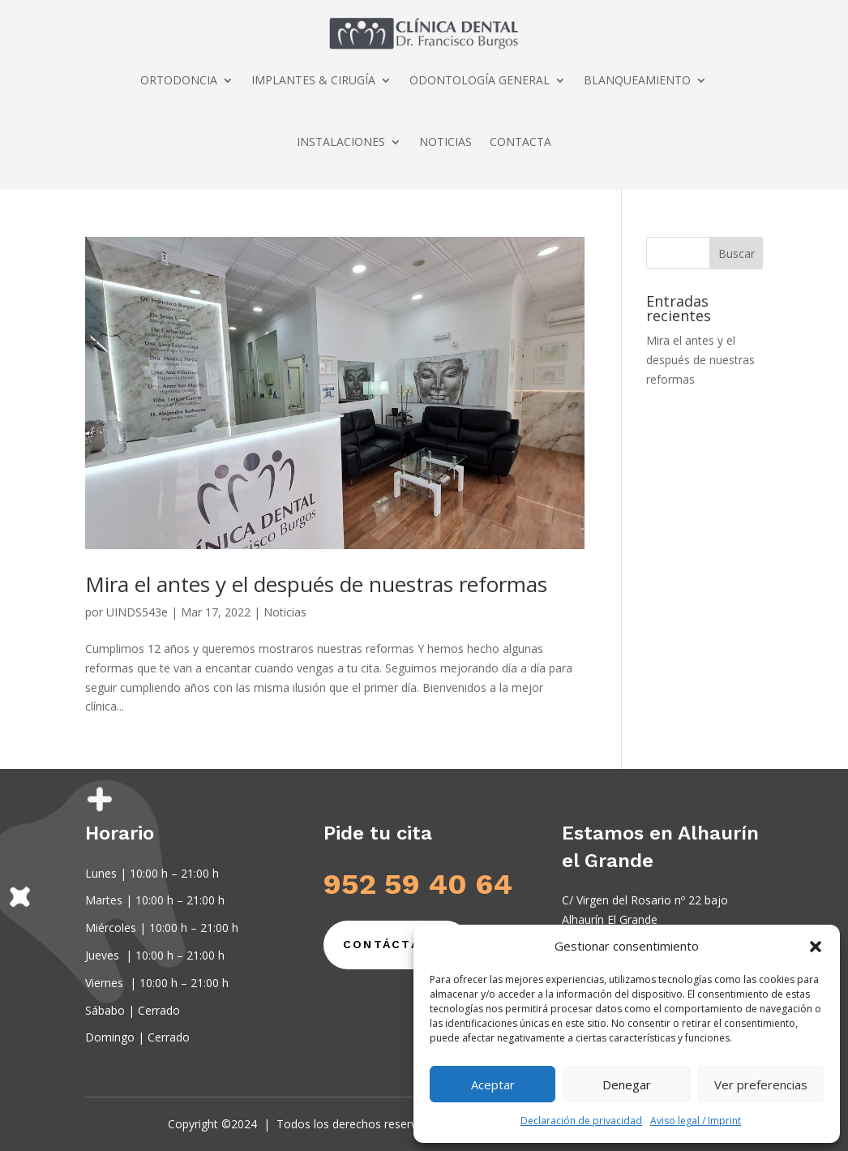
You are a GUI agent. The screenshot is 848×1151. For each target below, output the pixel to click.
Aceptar (493, 1084)
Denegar (626, 1084)
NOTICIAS (445, 141)
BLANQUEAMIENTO (637, 80)
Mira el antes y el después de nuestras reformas (316, 584)
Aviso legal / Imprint (695, 1120)
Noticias (284, 612)
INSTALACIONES (341, 141)
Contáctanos (397, 944)
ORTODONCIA (178, 80)
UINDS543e (137, 612)
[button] (815, 946)
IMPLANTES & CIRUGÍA (313, 80)
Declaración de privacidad (581, 1120)
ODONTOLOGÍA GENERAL (479, 80)
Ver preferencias (760, 1084)
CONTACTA (520, 141)
